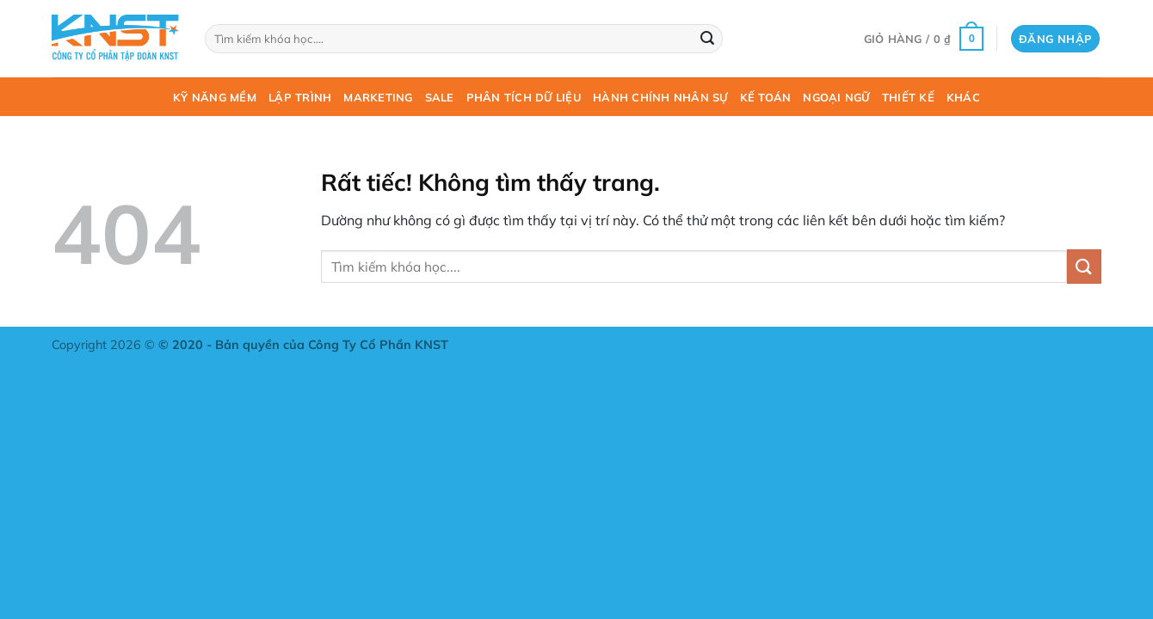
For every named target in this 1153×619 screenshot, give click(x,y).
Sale (439, 97)
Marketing (377, 97)
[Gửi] (707, 38)
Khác (963, 97)
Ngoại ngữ (836, 97)
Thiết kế (908, 97)
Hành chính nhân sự (660, 97)
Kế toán (766, 97)
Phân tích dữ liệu (523, 97)
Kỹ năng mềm (214, 97)
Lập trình (299, 97)
